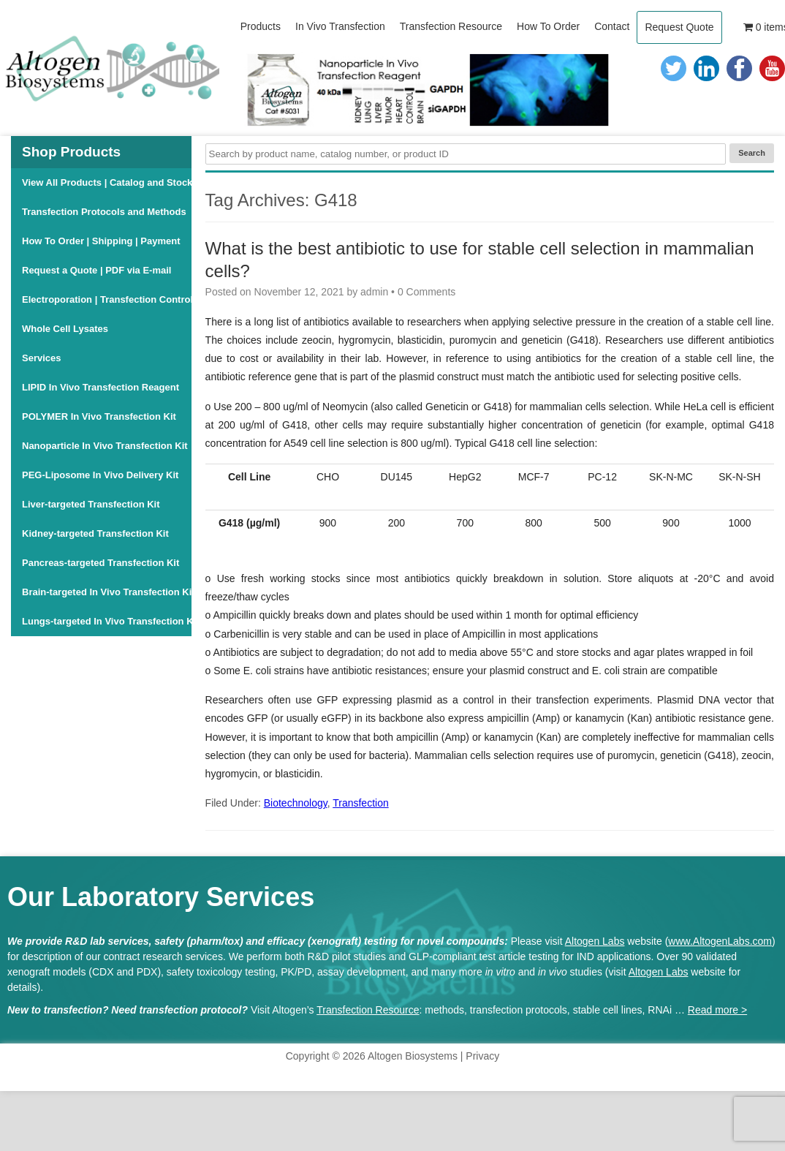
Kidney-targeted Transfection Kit (95, 533)
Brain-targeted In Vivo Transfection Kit (106, 591)
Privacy (482, 1056)
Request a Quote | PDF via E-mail (96, 270)
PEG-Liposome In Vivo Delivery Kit (100, 474)
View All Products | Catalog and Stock (106, 182)
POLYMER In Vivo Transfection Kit (99, 416)
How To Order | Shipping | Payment (101, 240)
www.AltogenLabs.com (720, 941)
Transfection (361, 803)
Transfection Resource (367, 1010)
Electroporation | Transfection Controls (106, 299)
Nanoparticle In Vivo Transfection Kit (105, 445)
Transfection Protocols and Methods (104, 211)
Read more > (717, 1010)
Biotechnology (295, 803)
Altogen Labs (595, 941)
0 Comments (426, 292)
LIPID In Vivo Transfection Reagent (100, 387)
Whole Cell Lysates (65, 328)
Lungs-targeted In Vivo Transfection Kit (106, 621)
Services (41, 357)
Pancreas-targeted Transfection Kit (100, 562)
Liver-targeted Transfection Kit (91, 504)
